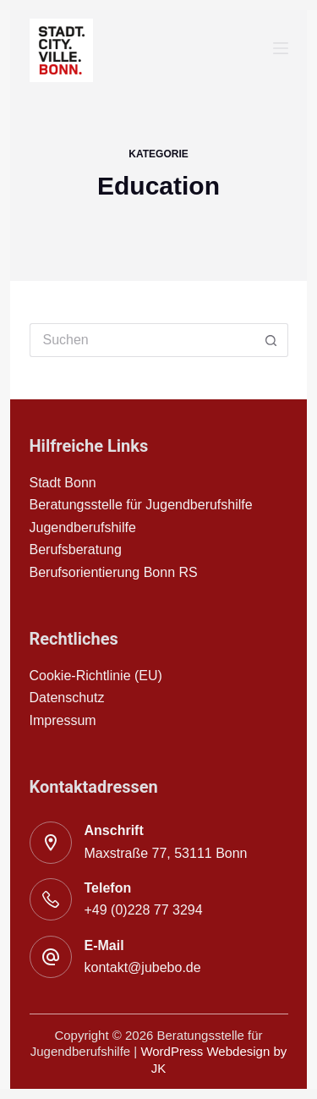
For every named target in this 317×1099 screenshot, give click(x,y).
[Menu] (280, 48)
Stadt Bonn (63, 482)
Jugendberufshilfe (83, 527)
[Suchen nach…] (142, 340)
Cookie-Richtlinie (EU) (96, 675)
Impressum (63, 720)
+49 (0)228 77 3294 (144, 910)
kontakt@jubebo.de (143, 967)
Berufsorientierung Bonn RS (114, 572)
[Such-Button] (271, 340)
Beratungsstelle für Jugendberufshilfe (141, 504)
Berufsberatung (76, 549)
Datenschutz (67, 697)
